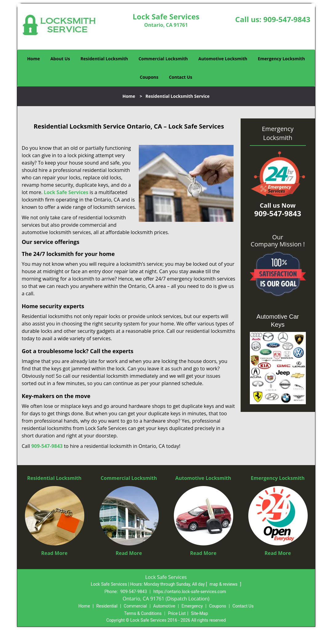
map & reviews (224, 584)
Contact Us (180, 77)
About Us (60, 59)
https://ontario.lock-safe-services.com (189, 591)
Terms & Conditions (143, 613)
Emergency (192, 606)
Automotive (164, 606)
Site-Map (199, 613)
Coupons (149, 77)
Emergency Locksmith (281, 59)
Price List (177, 613)
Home (33, 59)
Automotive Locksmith (222, 59)
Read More (54, 553)
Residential (107, 606)
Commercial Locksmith (163, 59)
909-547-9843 (286, 19)
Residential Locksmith (104, 59)
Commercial (135, 606)
